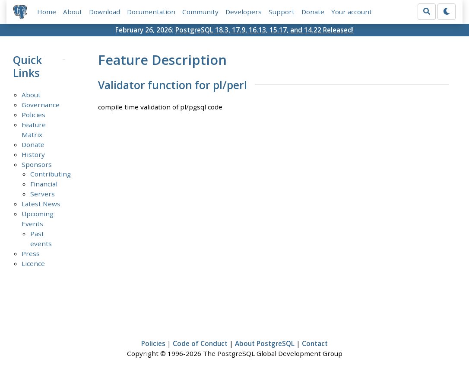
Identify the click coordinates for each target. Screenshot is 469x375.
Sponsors (37, 164)
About (72, 11)
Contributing (50, 174)
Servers (42, 193)
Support (282, 11)
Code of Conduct (200, 343)
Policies (33, 114)
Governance (41, 104)
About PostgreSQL (265, 343)
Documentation (151, 11)
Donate (312, 11)
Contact (315, 343)
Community (200, 11)
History (33, 154)
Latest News (41, 203)
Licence (33, 263)
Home (46, 11)
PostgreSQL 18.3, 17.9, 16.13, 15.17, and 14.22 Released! (264, 30)
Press (31, 253)
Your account (351, 11)
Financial (43, 183)
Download (104, 11)
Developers (243, 11)
